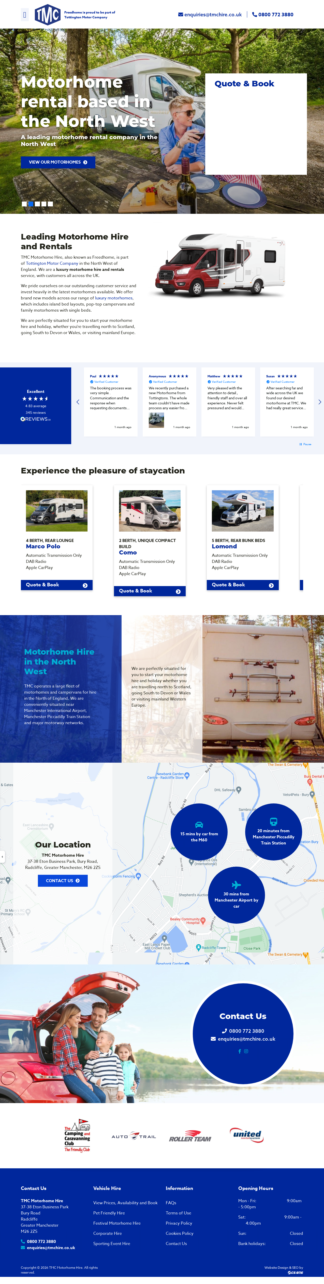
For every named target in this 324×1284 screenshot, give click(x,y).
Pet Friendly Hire (109, 1214)
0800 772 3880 (272, 15)
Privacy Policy (179, 1224)
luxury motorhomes (113, 298)
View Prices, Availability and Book (125, 1204)
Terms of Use (178, 1214)
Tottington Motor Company (85, 17)
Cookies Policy (180, 1235)
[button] (78, 402)
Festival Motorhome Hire (117, 1224)
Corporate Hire (107, 1235)
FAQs (171, 1204)
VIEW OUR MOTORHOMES (55, 162)
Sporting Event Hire (111, 1245)
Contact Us (59, 882)
